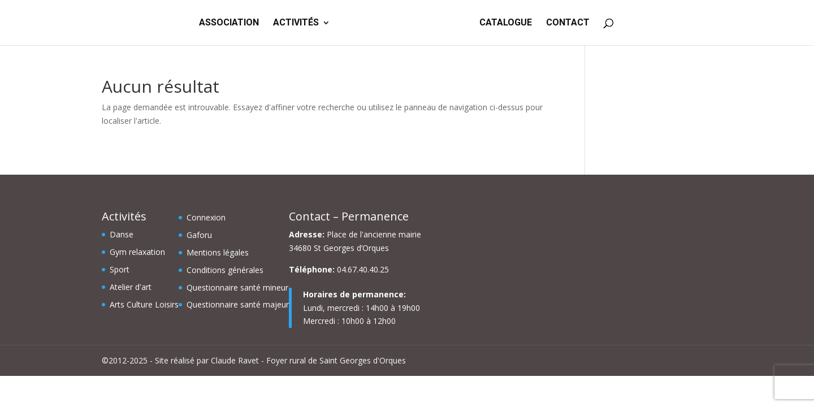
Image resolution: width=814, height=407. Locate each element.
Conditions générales (225, 270)
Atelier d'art (130, 287)
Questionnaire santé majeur (238, 304)
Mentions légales (218, 252)
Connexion (206, 217)
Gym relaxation (137, 251)
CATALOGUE (506, 23)
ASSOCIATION (228, 23)
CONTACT (569, 23)
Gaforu (199, 235)
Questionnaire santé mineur (237, 287)
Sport (119, 269)
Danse (121, 234)
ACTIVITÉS (295, 23)
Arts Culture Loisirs (144, 304)
